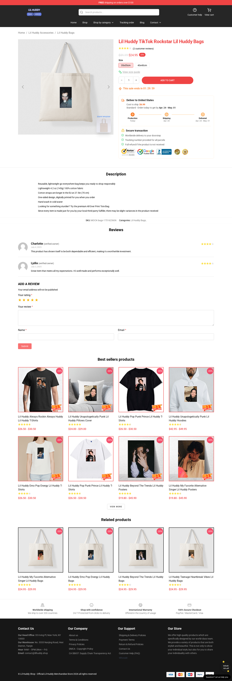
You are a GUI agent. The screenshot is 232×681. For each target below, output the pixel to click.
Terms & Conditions (78, 640)
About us (73, 635)
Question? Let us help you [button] (217, 677)
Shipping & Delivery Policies (132, 635)
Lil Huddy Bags (65, 32)
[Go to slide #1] (57, 142)
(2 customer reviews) (143, 48)
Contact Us (124, 649)
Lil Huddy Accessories (41, 32)
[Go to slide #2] (74, 142)
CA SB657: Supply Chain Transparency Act (90, 653)
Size (121, 60)
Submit (24, 346)
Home (21, 32)
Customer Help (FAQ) (129, 653)
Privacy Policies (76, 644)
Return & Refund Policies (131, 644)
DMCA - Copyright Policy (81, 649)
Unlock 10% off (226, 667)
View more (116, 507)
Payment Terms (127, 640)
